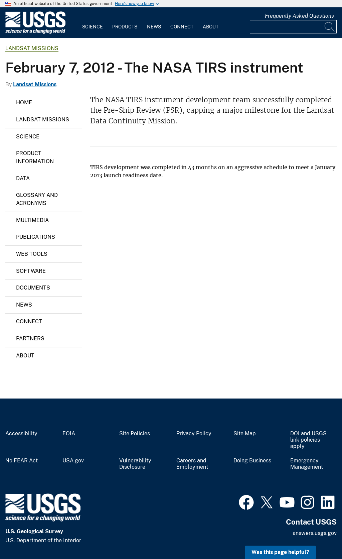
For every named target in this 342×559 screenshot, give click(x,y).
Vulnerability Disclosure (135, 464)
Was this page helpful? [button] (280, 552)
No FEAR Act (21, 461)
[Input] (293, 26)
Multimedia (32, 220)
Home (24, 102)
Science (92, 26)
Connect (181, 26)
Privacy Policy (193, 434)
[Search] (330, 26)
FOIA (68, 434)
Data (23, 178)
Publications (35, 237)
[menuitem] (92, 22)
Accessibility (21, 434)
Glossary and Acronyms (37, 199)
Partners (30, 338)
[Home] (35, 32)
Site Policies (134, 434)
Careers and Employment (192, 464)
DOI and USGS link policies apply (308, 440)
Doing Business (252, 461)
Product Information (35, 157)
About (210, 26)
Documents (33, 288)
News (154, 26)
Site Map (244, 434)
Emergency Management (306, 464)
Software (31, 271)
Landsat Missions (31, 48)
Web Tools (31, 254)
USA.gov (73, 461)
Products (124, 26)
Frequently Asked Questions (299, 16)
